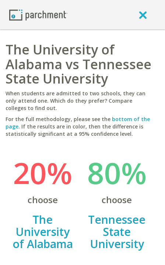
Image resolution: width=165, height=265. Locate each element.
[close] (143, 14)
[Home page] (38, 14)
